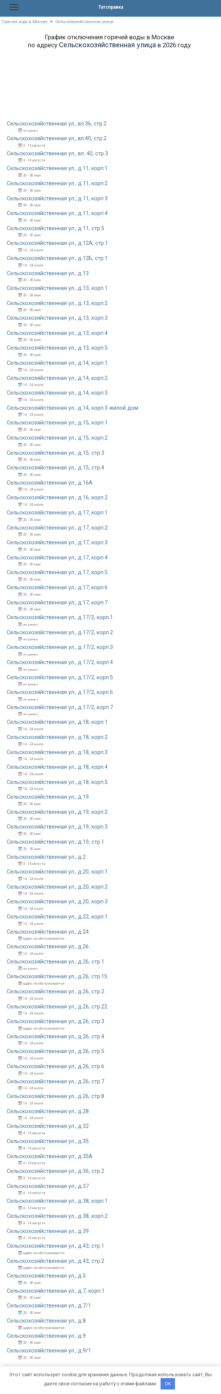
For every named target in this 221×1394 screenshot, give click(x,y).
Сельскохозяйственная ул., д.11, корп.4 (57, 213)
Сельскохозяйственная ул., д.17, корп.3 (57, 542)
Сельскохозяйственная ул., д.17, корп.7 (57, 602)
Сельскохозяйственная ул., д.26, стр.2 (55, 991)
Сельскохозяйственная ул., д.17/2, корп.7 (60, 707)
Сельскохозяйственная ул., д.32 (48, 1126)
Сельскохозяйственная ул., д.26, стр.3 (55, 1021)
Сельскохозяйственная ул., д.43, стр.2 (55, 1261)
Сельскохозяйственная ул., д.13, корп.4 (57, 333)
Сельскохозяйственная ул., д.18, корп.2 (57, 737)
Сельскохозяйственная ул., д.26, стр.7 (55, 1081)
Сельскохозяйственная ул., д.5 (46, 1276)
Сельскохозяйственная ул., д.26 (48, 946)
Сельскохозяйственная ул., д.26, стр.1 (55, 962)
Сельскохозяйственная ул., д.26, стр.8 (55, 1096)
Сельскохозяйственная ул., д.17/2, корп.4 (60, 662)
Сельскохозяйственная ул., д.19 (48, 797)
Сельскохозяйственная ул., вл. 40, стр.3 (57, 153)
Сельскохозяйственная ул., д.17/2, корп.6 (60, 692)
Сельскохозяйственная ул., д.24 (48, 932)
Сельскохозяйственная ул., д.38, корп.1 (57, 1201)
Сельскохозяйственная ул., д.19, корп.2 (57, 812)
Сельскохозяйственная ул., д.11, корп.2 (57, 183)
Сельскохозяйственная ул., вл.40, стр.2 (57, 138)
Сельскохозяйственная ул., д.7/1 (49, 1306)
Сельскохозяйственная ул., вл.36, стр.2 (57, 124)
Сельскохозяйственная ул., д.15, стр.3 (55, 453)
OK (168, 1383)
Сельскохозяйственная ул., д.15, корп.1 (57, 423)
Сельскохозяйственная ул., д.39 (48, 1231)
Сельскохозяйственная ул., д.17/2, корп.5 (60, 677)
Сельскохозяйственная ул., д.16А (50, 483)
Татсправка (110, 7)
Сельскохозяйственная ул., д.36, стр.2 (55, 1171)
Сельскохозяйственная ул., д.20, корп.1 (57, 872)
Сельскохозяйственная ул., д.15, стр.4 (55, 468)
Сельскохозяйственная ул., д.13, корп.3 (57, 318)
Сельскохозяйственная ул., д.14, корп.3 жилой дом (72, 408)
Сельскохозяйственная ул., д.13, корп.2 (57, 303)
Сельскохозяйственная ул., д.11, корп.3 (57, 198)
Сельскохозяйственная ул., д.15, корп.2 (57, 438)
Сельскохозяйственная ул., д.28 (48, 1111)
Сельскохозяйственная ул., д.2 (46, 857)
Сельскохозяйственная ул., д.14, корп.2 (57, 378)
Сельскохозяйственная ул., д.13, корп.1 (57, 288)
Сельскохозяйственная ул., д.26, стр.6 (55, 1066)
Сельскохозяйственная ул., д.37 (48, 1186)
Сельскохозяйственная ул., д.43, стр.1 (55, 1246)
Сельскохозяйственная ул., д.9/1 (49, 1351)
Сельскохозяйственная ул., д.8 (46, 1321)
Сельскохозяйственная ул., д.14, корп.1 (57, 363)
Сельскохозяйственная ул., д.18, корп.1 (57, 722)
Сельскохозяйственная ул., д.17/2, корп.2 (60, 632)
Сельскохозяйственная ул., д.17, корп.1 (57, 513)
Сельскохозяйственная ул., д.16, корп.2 (57, 497)
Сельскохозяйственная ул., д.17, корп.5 (57, 572)
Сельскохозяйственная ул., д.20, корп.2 (57, 887)
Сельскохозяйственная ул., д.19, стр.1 (55, 842)
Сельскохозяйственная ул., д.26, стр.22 (57, 1007)
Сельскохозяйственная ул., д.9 (46, 1336)
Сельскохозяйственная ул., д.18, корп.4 (57, 767)
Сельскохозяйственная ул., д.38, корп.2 (57, 1216)
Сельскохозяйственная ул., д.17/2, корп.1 (60, 617)
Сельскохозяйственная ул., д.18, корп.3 (57, 752)
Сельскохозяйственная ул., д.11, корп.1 (57, 168)
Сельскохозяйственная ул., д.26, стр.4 (55, 1036)
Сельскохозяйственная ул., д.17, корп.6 (57, 587)
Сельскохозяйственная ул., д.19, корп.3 (57, 827)
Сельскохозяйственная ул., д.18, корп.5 (57, 782)
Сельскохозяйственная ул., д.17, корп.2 (57, 528)
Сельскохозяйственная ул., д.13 (48, 273)
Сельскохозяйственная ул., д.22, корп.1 (57, 917)
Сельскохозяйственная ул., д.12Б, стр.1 (57, 258)
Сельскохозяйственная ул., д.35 (48, 1141)
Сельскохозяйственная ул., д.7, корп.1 (56, 1291)
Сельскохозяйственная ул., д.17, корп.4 (57, 558)
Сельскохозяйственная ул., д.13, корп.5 (57, 348)
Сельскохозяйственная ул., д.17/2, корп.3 (60, 647)
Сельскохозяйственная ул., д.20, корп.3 (57, 901)
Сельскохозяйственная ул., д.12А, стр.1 (57, 243)
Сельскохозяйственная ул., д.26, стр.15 (57, 976)
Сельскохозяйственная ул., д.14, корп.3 (57, 393)
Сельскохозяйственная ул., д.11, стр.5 (55, 228)
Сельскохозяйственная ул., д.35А (50, 1156)
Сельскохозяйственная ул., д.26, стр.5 (55, 1051)
